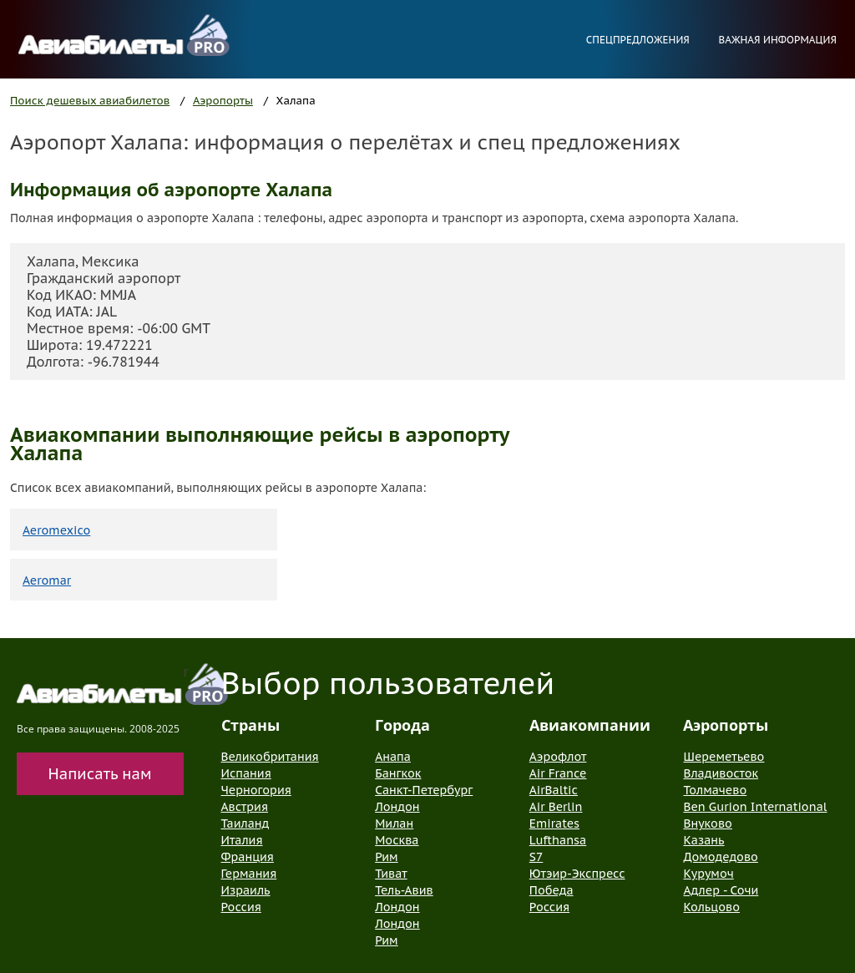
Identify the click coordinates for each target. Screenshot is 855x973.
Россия (241, 907)
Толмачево (714, 790)
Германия (249, 873)
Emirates (554, 823)
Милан (394, 823)
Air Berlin (556, 806)
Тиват (391, 873)
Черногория (256, 790)
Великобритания (270, 756)
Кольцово (711, 907)
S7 (536, 856)
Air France (558, 773)
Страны (250, 725)
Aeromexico (56, 530)
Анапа (393, 756)
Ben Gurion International (755, 806)
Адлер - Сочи (720, 890)
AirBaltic (553, 790)
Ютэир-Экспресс (577, 873)
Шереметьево (723, 756)
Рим (386, 856)
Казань (703, 840)
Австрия (245, 806)
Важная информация (777, 39)
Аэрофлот (558, 756)
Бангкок (398, 773)
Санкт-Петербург (424, 790)
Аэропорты (223, 101)
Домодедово (720, 856)
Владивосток (720, 773)
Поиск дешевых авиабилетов (89, 101)
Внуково (707, 823)
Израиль (246, 890)
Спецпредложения (638, 39)
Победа (551, 890)
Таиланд (245, 823)
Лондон (397, 806)
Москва (396, 840)
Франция (247, 856)
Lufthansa (557, 840)
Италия (242, 840)
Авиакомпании (589, 725)
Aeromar (47, 580)
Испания (246, 773)
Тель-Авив (404, 890)
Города (402, 725)
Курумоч (708, 873)
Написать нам (100, 773)
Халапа (296, 101)
